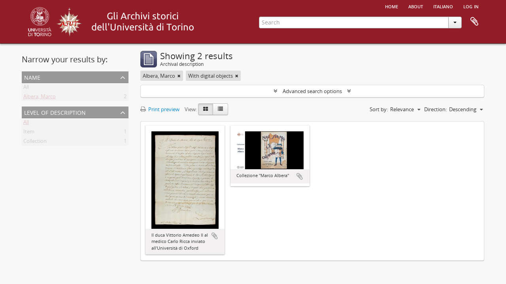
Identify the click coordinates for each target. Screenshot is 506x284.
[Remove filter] (179, 76)
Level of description (55, 111)
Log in (471, 6)
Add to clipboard (215, 236)
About (415, 6)
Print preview (159, 109)
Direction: (435, 109)
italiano (443, 6)
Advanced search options (312, 91)
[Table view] (220, 109)
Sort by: (379, 109)
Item (28, 132)
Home (391, 6)
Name (32, 76)
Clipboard (474, 22)
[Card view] (205, 109)
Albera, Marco (39, 97)
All (26, 88)
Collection (35, 142)
